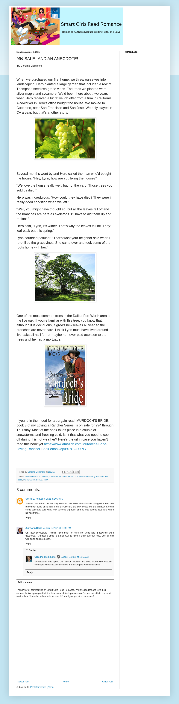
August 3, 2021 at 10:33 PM (49, 499)
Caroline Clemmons (45, 557)
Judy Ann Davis (33, 528)
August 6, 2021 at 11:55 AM (75, 557)
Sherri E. (30, 499)
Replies (32, 550)
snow (45, 480)
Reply (28, 517)
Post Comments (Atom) (42, 687)
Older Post (107, 681)
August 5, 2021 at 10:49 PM (57, 528)
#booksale (43, 476)
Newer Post (23, 681)
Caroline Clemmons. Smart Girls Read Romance (71, 476)
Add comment (25, 582)
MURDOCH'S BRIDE (33, 480)
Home (66, 681)
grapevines (99, 476)
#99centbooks (31, 476)
